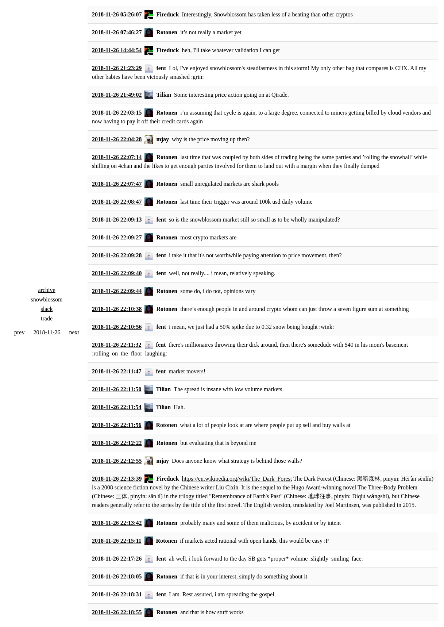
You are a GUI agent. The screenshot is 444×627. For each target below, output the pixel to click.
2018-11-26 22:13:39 (117, 479)
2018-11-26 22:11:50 (117, 389)
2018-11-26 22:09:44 (117, 291)
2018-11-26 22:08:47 (117, 202)
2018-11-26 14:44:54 (117, 50)
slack (47, 309)
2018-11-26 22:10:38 (117, 309)
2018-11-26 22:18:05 (117, 576)
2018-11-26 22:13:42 (117, 523)
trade (47, 318)
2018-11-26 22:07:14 (117, 157)
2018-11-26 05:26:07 (117, 14)
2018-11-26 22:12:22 (117, 443)
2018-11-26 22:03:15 (117, 112)
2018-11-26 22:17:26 (117, 558)
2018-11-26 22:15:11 (117, 541)
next (74, 332)
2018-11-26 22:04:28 (117, 139)
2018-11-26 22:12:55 (117, 461)
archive (46, 290)
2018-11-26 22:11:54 (117, 407)
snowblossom (46, 299)
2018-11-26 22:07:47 (117, 184)
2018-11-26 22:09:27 (117, 237)
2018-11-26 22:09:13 (117, 219)
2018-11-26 (46, 332)
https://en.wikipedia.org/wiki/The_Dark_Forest (237, 479)
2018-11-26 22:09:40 (117, 273)
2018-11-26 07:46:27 (117, 32)
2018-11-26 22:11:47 (117, 371)
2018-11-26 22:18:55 (117, 612)
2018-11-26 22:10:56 (117, 327)
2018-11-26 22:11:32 (117, 345)
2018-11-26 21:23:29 (117, 68)
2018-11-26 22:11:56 (117, 425)
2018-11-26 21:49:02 (117, 95)
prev (19, 332)
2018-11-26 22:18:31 (117, 594)
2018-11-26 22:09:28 (117, 255)
